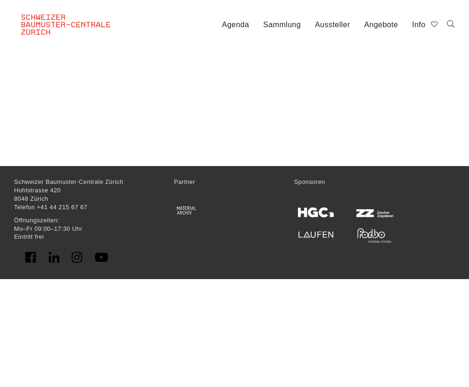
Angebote (381, 25)
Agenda (235, 25)
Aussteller (332, 25)
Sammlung (282, 25)
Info (419, 25)
